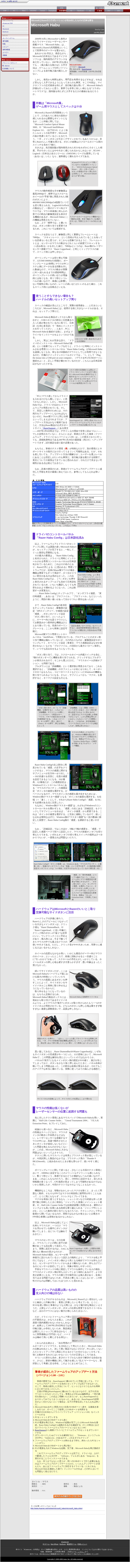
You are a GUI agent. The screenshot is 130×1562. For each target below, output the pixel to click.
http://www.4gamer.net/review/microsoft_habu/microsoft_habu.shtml (56, 1508)
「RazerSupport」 (49, 428)
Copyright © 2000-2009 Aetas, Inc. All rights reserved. (65, 1559)
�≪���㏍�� (99, 9)
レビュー (6, 47)
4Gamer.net (65, 1542)
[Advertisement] (41, 1523)
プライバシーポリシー (9, 63)
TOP (4, 11)
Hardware (80, 11)
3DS (118, 11)
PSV (109, 11)
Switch (42, 11)
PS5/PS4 (33, 11)
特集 (4, 44)
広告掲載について (8, 68)
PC (14, 11)
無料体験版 (6, 49)
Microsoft (81, 67)
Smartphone (52, 11)
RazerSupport (86, 69)
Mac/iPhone (54, 1544)
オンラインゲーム (8, 38)
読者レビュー (82, 1544)
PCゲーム (46, 1544)
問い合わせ (6, 66)
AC (90, 11)
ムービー (6, 52)
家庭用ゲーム (72, 1544)
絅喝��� (61, 9)
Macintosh (6, 29)
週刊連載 (6, 41)
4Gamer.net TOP (8, 23)
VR (71, 11)
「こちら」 (80, 1552)
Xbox (24, 11)
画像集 (5, 55)
